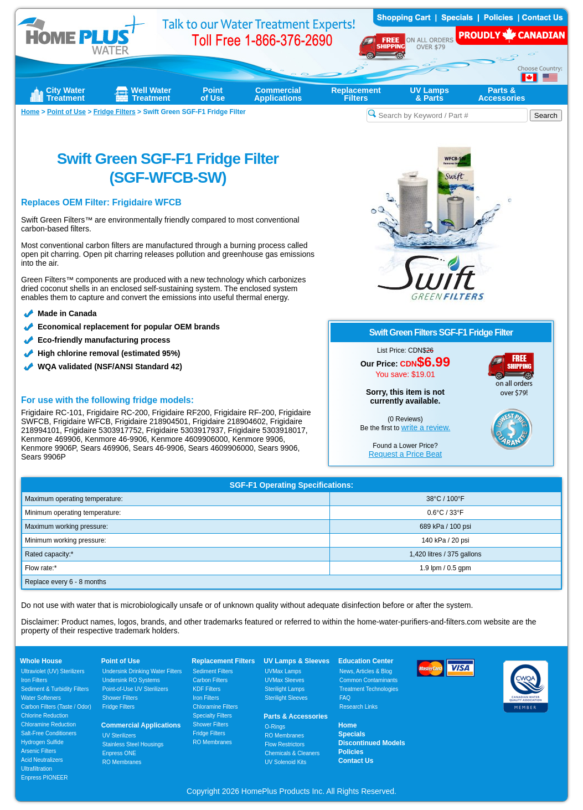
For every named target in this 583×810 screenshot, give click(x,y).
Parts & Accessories (296, 716)
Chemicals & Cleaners (292, 753)
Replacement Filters (223, 661)
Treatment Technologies (368, 689)
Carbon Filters (56, 707)
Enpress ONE (119, 753)
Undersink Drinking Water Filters (142, 671)
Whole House (41, 661)
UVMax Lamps (283, 671)
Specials (351, 734)
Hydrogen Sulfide (42, 742)
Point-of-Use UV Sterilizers (135, 689)
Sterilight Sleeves (286, 698)
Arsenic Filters (38, 751)
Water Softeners (41, 698)
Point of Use (120, 661)
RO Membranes (122, 762)
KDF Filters (206, 689)
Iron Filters (34, 680)
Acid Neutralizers (42, 760)
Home (347, 725)
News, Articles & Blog (365, 671)
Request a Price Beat (405, 454)
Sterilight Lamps (285, 689)
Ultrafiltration (36, 769)
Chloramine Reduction (48, 724)
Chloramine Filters (215, 707)
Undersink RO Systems (131, 680)
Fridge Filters (118, 707)
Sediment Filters (213, 671)
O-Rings (275, 727)
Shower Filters (120, 698)
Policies (350, 752)
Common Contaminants (368, 680)
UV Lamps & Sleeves (296, 661)
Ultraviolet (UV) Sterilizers (52, 671)
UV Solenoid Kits (285, 762)
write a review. (426, 427)
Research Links (358, 707)
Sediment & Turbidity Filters (55, 689)
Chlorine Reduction (44, 716)
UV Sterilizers (119, 735)
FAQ (344, 698)
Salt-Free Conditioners (48, 733)
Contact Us (355, 761)
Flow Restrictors (285, 744)
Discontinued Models (371, 743)
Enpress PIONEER (44, 778)
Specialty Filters (212, 716)
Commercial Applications (141, 725)
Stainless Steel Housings (133, 744)
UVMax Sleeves (284, 680)
